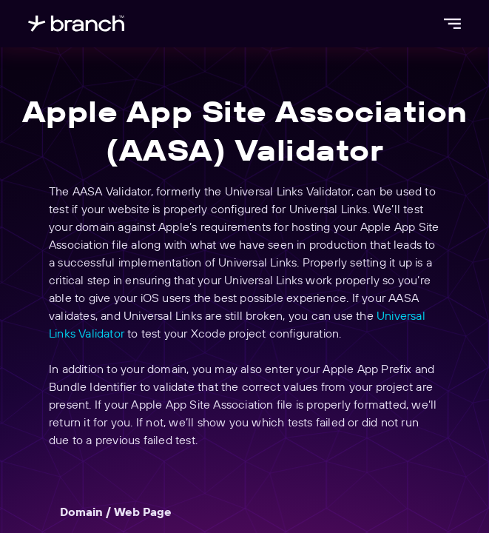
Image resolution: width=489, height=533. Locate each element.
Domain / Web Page (116, 511)
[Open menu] (452, 24)
